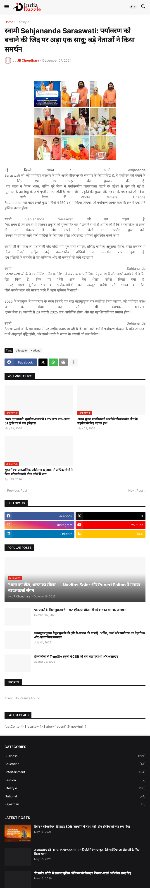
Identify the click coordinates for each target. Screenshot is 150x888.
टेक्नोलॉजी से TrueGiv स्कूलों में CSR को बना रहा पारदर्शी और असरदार (76, 656)
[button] (6, 7)
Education (75, 764)
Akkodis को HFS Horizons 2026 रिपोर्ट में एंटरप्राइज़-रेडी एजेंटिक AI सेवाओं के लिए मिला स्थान (86, 852)
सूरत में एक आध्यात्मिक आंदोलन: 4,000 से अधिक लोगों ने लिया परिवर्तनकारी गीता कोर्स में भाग (39, 472)
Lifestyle (23, 22)
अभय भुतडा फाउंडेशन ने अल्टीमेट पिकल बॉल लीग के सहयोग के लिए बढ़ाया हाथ (107, 421)
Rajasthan (75, 804)
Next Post (135, 490)
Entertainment (75, 772)
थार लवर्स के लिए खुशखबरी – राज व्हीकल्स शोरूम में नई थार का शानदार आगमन (80, 610)
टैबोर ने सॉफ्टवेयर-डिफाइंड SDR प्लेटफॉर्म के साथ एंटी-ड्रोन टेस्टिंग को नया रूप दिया (82, 826)
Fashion (75, 780)
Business (75, 756)
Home (9, 22)
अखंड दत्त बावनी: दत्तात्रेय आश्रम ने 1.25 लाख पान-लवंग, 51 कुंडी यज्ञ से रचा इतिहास (37, 421)
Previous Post (17, 490)
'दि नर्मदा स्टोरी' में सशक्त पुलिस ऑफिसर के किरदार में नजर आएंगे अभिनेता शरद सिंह (82, 873)
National (36, 350)
